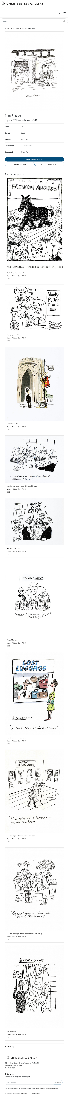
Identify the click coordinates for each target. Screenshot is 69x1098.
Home (7, 28)
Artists (13, 28)
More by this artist (19, 164)
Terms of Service (50, 1088)
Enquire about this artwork (34, 159)
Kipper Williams (22, 28)
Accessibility (25, 1093)
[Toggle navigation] (64, 13)
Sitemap (37, 1093)
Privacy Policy (39, 1088)
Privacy (32, 1093)
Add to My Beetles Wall (49, 164)
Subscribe (58, 1082)
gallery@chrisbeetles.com (13, 1065)
